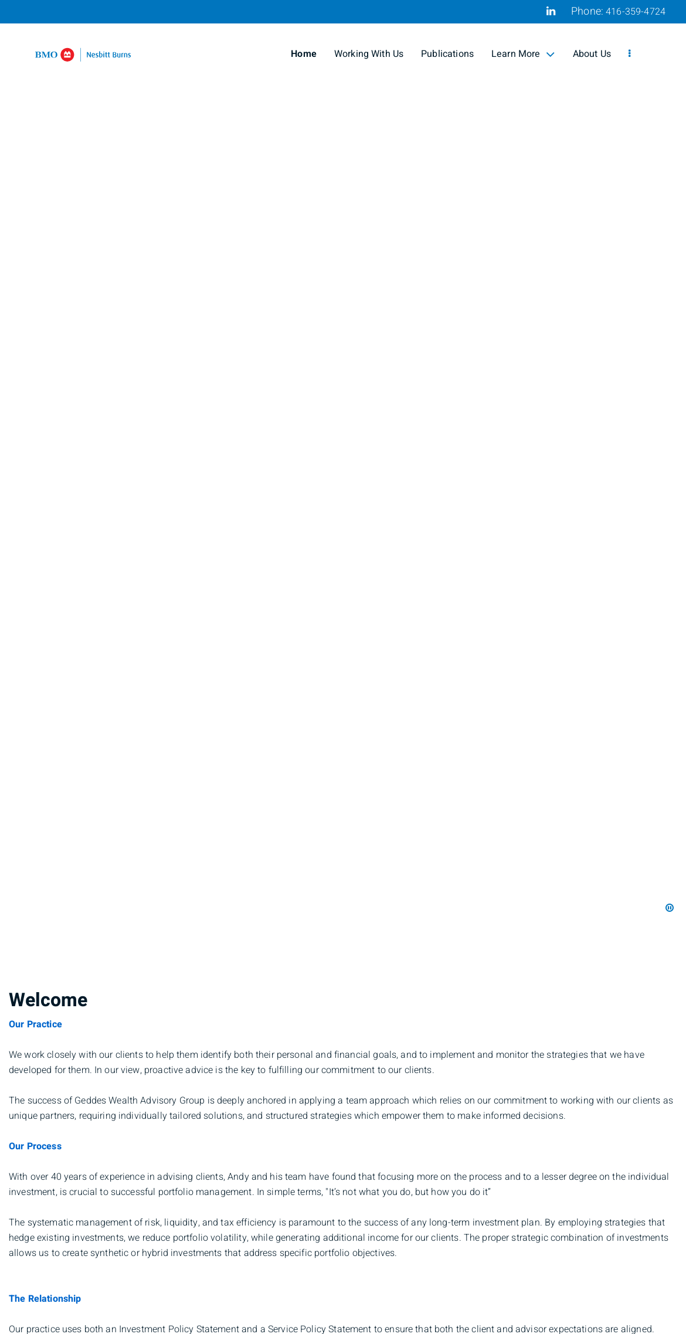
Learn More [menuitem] (523, 54)
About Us (592, 54)
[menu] (629, 54)
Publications (447, 54)
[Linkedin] (551, 11)
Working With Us (368, 54)
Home (304, 54)
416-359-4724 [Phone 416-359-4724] (635, 12)
